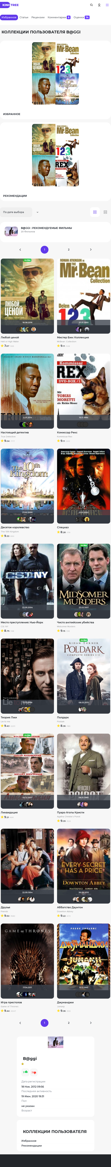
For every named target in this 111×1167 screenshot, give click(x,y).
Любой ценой (10, 337)
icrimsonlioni (84, 329)
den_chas (21, 804)
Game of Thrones (9, 1006)
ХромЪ (18, 519)
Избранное (28, 1140)
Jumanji (61, 1006)
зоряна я (78, 899)
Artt (78, 329)
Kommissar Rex (64, 437)
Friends (4, 911)
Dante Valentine (18, 994)
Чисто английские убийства (75, 622)
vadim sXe (87, 329)
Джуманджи (65, 1002)
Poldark (60, 722)
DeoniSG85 (23, 899)
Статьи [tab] (24, 17)
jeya (30, 614)
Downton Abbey (65, 911)
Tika (76, 614)
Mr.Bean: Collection (66, 342)
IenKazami (79, 424)
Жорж (84, 709)
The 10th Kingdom (10, 532)
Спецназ (63, 527)
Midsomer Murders (66, 626)
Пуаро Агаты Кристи (70, 812)
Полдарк (63, 717)
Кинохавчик (24, 424)
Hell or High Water (10, 342)
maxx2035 (33, 329)
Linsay (33, 519)
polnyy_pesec (84, 519)
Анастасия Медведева (90, 899)
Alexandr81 (30, 994)
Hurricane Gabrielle (85, 804)
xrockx (24, 804)
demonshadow (78, 519)
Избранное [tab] (9, 17)
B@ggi (27, 614)
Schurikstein (26, 899)
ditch (84, 899)
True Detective (8, 437)
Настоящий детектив (15, 432)
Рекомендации (31, 1145)
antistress (79, 614)
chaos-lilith (81, 994)
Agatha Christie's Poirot (68, 817)
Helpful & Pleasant (81, 709)
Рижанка (79, 804)
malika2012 (82, 614)
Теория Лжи (9, 717)
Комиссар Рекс (67, 432)
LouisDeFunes (85, 424)
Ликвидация (9, 812)
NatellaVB (30, 804)
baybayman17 (24, 329)
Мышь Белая (20, 709)
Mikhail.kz (27, 519)
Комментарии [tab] (59, 17)
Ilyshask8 (30, 329)
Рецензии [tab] (38, 17)
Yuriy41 (81, 519)
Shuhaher (24, 519)
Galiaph (27, 994)
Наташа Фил (26, 709)
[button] (107, 5)
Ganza (30, 424)
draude (84, 994)
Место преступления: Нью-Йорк (22, 622)
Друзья (5, 907)
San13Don (87, 519)
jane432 (32, 899)
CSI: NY (4, 626)
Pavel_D (24, 614)
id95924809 (30, 519)
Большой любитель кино (21, 994)
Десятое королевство (15, 527)
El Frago (29, 709)
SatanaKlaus (21, 424)
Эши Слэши (82, 424)
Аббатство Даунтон (70, 907)
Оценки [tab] (82, 17)
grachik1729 (81, 329)
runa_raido (88, 614)
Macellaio (81, 899)
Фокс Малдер (27, 804)
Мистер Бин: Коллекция (73, 337)
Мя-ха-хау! (21, 329)
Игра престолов (11, 1002)
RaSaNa (87, 899)
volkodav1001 (27, 424)
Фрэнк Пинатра (18, 329)
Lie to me (5, 722)
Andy (27, 329)
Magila (23, 709)
